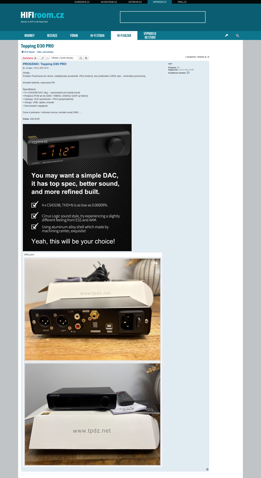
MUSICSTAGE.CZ (109, 2)
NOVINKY (29, 35)
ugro (170, 64)
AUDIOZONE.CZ (82, 2)
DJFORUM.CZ (135, 2)
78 (178, 68)
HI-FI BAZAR (124, 35)
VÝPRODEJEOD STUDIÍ (150, 35)
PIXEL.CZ (182, 2)
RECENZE (52, 35)
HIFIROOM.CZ (159, 2)
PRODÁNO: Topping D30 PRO (45, 64)
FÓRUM (74, 35)
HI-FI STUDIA (97, 35)
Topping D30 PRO (37, 46)
